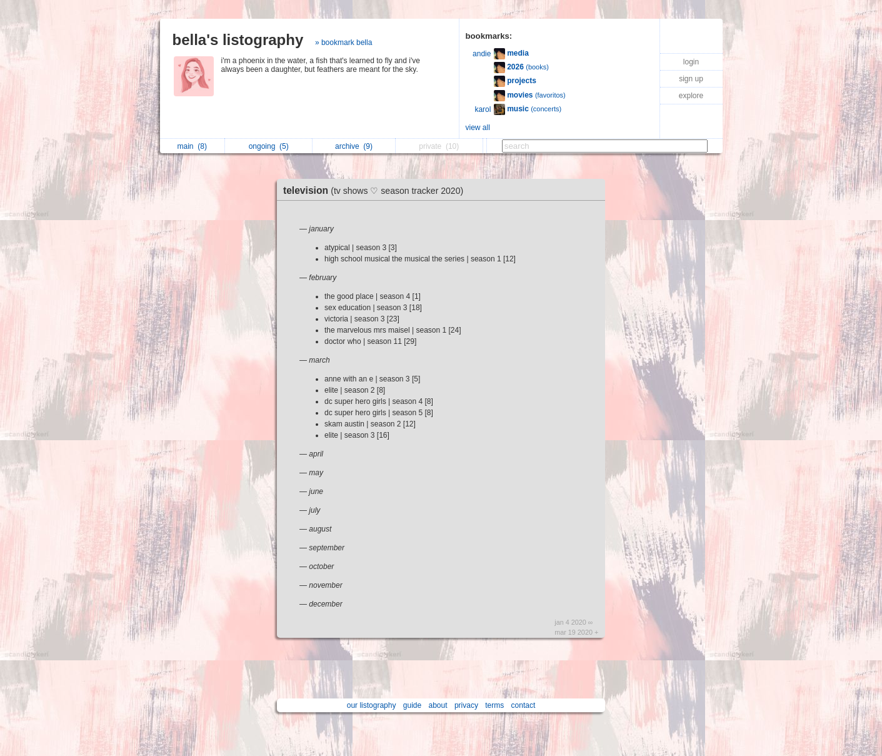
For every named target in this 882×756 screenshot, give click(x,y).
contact (523, 705)
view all (478, 127)
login (691, 62)
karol (482, 109)
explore (691, 95)
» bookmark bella (343, 42)
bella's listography (238, 39)
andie (482, 53)
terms (494, 705)
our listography (371, 705)
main (192, 146)
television (376, 190)
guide (412, 705)
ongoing (269, 146)
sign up (691, 78)
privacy (466, 705)
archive (354, 146)
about (438, 705)
